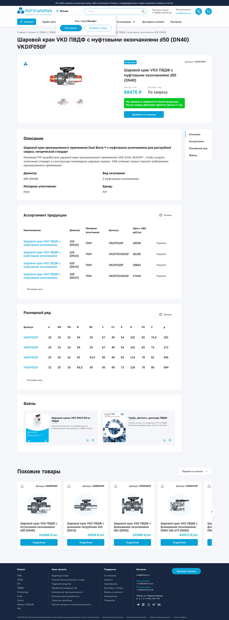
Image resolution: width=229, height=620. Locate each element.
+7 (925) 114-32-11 (162, 12)
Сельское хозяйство (62, 600)
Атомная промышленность (65, 596)
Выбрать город (98, 28)
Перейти (161, 243)
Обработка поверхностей (64, 588)
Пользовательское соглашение (112, 617)
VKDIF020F (31, 347)
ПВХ (19, 575)
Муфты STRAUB (25, 604)
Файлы (193, 155)
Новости (108, 579)
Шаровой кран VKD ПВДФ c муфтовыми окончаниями (42, 243)
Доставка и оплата (113, 588)
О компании (110, 575)
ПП (18, 583)
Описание (193, 134)
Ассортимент (196, 141)
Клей (19, 596)
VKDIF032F (31, 367)
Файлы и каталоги (113, 592)
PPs (19, 608)
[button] (62, 11)
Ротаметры (22, 592)
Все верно (71, 28)
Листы (20, 600)
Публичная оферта (180, 617)
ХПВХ (20, 579)
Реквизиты (109, 600)
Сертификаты (111, 583)
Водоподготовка (60, 575)
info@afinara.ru (183, 13)
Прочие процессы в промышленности (71, 604)
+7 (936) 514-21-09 (144, 590)
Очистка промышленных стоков (68, 579)
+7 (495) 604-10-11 (144, 583)
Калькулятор (110, 596)
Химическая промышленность (67, 592)
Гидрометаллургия (61, 583)
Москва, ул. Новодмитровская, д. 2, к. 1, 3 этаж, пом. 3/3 (149, 597)
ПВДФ (20, 588)
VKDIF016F (31, 337)
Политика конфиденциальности (160, 617)
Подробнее (39, 542)
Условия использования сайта (136, 617)
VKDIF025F (31, 357)
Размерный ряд (198, 148)
